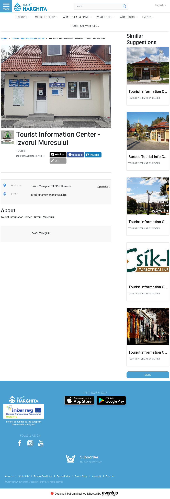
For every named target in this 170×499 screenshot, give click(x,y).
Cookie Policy (81, 476)
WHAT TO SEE (104, 17)
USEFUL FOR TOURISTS (84, 26)
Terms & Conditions (43, 476)
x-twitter (57, 155)
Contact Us (23, 476)
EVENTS (147, 17)
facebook (76, 154)
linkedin (92, 154)
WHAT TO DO (127, 17)
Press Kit (110, 476)
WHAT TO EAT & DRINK (76, 17)
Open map (103, 186)
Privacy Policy (63, 476)
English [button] (159, 5)
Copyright (96, 476)
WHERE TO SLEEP (45, 17)
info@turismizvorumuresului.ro (49, 194)
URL (55, 161)
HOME (4, 38)
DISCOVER (22, 17)
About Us (9, 476)
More (148, 374)
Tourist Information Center (28, 38)
